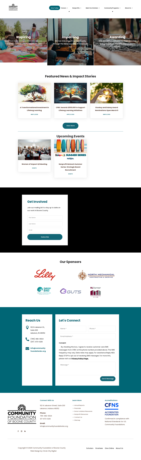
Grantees (99, 448)
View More (70, 126)
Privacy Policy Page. (80, 358)
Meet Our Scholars (92, 8)
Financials (77, 408)
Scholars (89, 448)
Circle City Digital (49, 451)
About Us (128, 8)
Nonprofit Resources (81, 414)
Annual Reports (79, 405)
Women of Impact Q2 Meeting (34, 164)
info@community (37, 348)
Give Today (54, 8)
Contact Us (78, 417)
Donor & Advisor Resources (83, 411)
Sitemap (77, 420)
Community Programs (111, 8)
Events (34, 168)
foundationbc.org (38, 351)
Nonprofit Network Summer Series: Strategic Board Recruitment (70, 167)
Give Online (109, 448)
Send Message (108, 379)
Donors (63, 8)
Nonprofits (76, 8)
